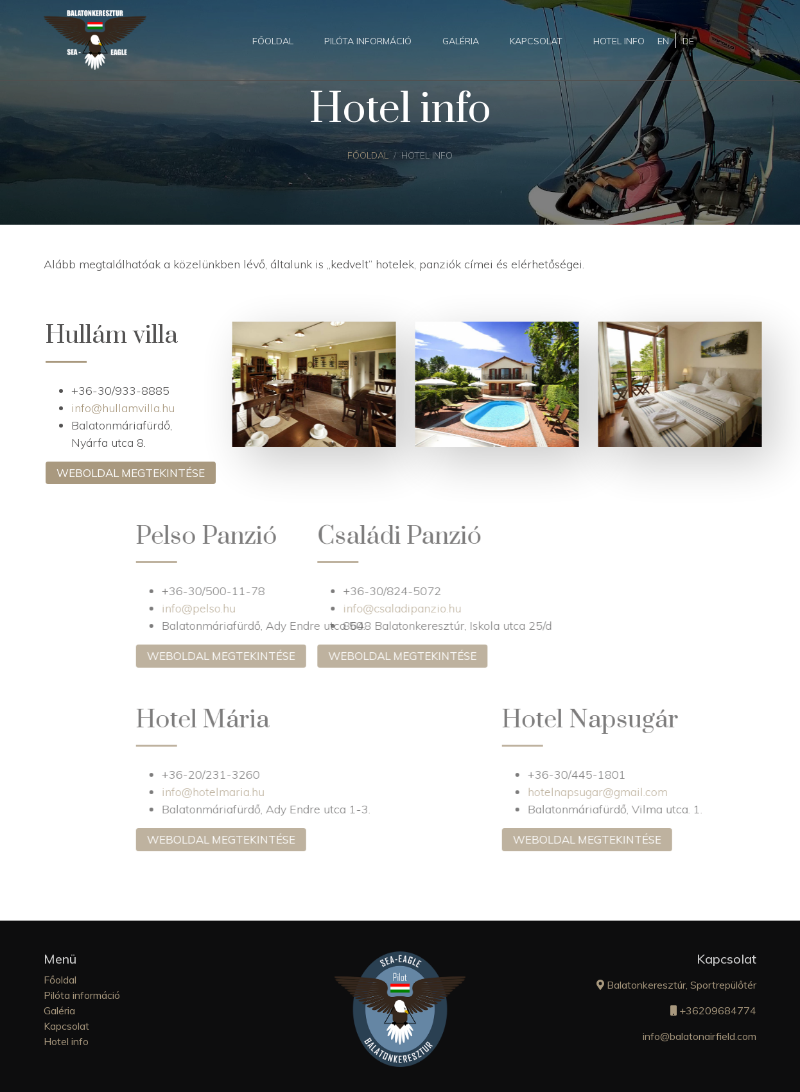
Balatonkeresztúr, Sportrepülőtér (676, 984)
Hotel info (619, 41)
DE (688, 41)
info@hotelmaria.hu (298, 791)
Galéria (460, 41)
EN (663, 41)
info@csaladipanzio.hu (316, 608)
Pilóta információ (368, 41)
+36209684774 (713, 1010)
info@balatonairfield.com (699, 1036)
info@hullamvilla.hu (130, 408)
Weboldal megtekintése (138, 473)
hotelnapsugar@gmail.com (683, 791)
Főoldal (272, 41)
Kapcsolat (536, 41)
